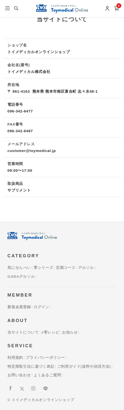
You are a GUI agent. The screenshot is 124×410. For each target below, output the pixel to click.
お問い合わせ (19, 375)
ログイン (41, 307)
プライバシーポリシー (45, 357)
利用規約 (15, 357)
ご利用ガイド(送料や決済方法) (84, 366)
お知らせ (70, 332)
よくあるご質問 (47, 375)
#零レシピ (50, 332)
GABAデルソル (21, 276)
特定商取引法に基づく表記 (30, 366)
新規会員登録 (19, 307)
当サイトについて (23, 332)
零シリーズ (43, 267)
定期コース (65, 267)
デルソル (86, 267)
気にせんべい (19, 267)
